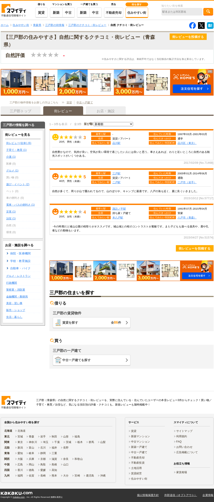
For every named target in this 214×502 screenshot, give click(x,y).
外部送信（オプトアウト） (180, 495)
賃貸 (41, 12)
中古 (68, 12)
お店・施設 (106, 111)
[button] (107, 82)
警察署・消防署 (15, 289)
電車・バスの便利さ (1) (20, 204)
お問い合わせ (184, 447)
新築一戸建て (139, 447)
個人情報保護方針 (148, 495)
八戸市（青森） (187, 217)
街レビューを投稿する (188, 37)
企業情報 (207, 495)
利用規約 (181, 436)
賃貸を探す (91, 322)
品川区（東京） (187, 143)
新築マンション (140, 436)
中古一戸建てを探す (76, 360)
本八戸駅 (117, 217)
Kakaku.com (19, 497)
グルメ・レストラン (18, 276)
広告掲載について (187, 452)
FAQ (179, 441)
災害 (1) (11, 211)
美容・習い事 (14, 303)
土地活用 (136, 468)
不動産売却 (114, 12)
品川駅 (116, 143)
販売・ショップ (15, 310)
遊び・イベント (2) (17, 184)
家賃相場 (181, 472)
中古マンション (140, 441)
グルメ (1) (12, 170)
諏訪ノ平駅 (119, 208)
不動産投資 (138, 462)
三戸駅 (116, 173)
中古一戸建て (85, 102)
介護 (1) (11, 156)
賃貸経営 (136, 473)
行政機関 (11, 282)
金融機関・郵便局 (17, 296)
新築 (56, 12)
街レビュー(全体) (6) (18, 143)
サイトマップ (184, 431)
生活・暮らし (14, 317)
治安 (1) (11, 218)
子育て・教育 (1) (16, 150)
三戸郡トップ (20, 111)
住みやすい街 (136, 12)
